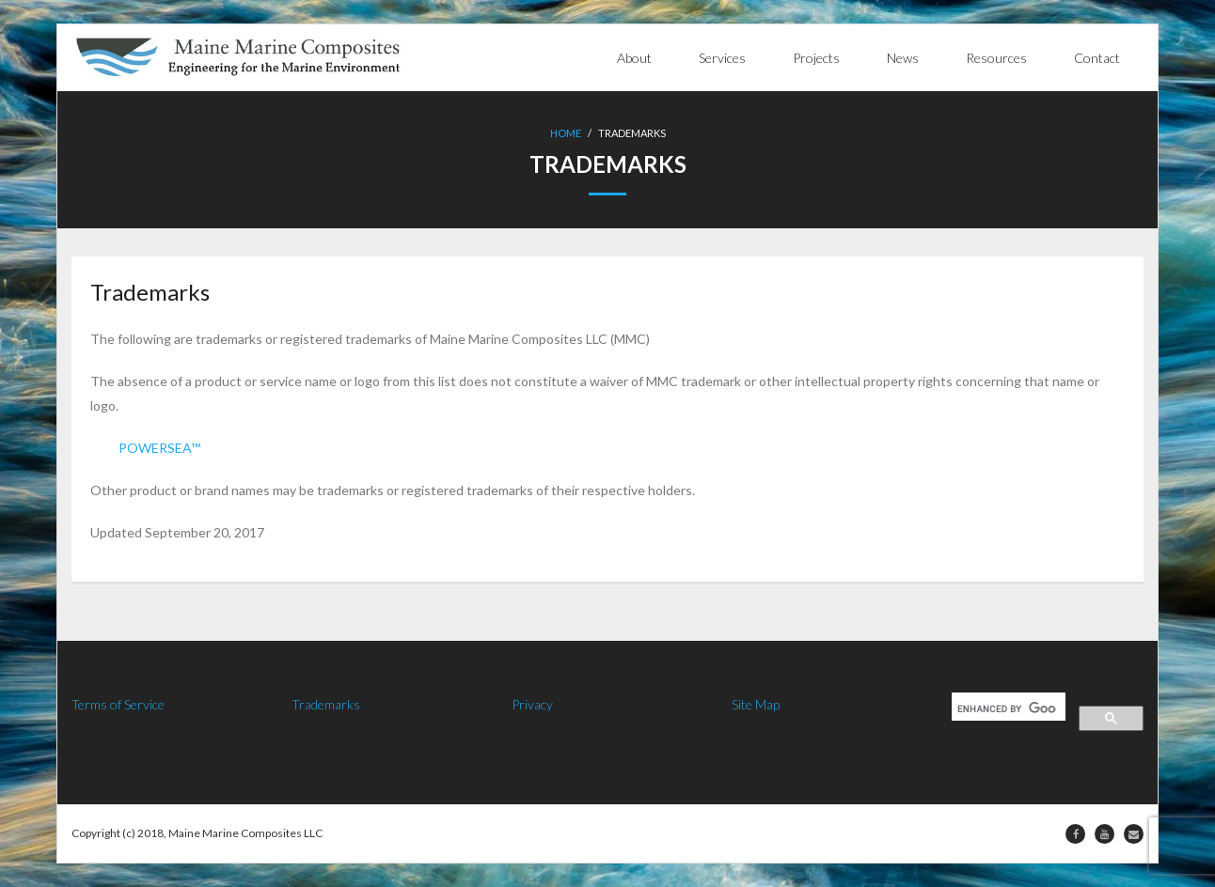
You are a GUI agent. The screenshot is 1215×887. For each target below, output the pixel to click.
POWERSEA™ (159, 448)
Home (565, 133)
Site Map (756, 704)
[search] (1006, 708)
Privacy (532, 704)
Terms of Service (118, 704)
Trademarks (326, 704)
